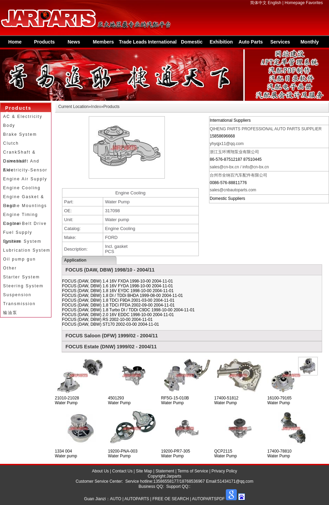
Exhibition (221, 42)
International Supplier (162, 43)
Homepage (295, 2)
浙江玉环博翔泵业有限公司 (234, 151)
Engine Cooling (21, 187)
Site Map (144, 471)
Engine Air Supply (25, 179)
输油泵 (10, 312)
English (274, 2)
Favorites (314, 2)
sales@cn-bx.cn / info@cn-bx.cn (239, 167)
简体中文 (258, 2)
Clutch (11, 143)
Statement (165, 471)
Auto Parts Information (250, 43)
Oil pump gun (19, 259)
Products (44, 42)
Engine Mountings (25, 205)
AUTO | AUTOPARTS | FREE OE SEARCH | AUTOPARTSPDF (167, 498)
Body (9, 125)
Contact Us (122, 471)
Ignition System (22, 241)
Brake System (20, 134)
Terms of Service (193, 471)
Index (96, 106)
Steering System (23, 286)
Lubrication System (26, 250)
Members (103, 42)
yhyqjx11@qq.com (227, 143)
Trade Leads (133, 42)
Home (15, 42)
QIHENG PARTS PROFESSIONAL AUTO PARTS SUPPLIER (266, 129)
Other (10, 268)
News (74, 42)
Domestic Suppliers (192, 43)
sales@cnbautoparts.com (233, 190)
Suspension (17, 294)
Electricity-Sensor (25, 170)
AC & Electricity (22, 116)
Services (280, 42)
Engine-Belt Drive (25, 223)
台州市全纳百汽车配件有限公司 (238, 175)
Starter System (21, 277)
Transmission (19, 303)
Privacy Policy (224, 471)
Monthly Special (310, 43)
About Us (100, 471)
